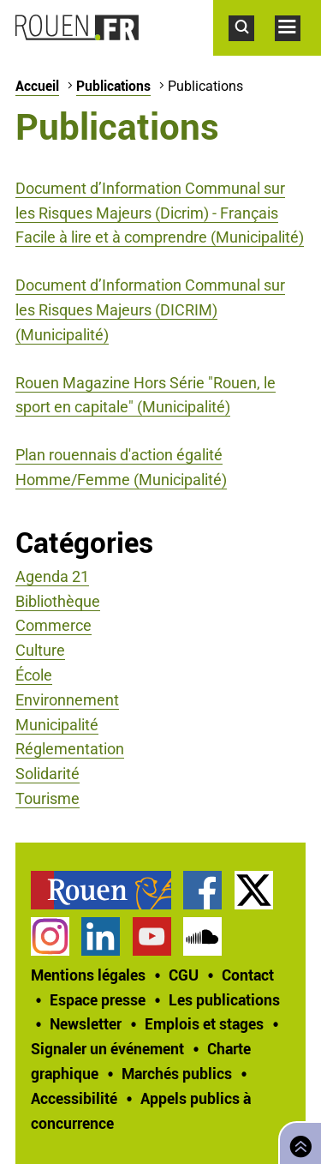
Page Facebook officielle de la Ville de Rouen (202, 890)
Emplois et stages (204, 1023)
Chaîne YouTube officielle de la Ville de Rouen (152, 936)
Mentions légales (88, 974)
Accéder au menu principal (298, 50)
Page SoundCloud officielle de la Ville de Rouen (202, 936)
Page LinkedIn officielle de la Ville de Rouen (100, 936)
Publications (113, 85)
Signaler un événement (107, 1048)
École (33, 675)
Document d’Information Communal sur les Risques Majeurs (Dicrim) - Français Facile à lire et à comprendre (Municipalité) (159, 213)
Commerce (53, 625)
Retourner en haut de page (297, 1141)
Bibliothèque (57, 601)
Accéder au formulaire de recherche (252, 50)
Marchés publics (177, 1073)
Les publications (224, 999)
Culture (40, 650)
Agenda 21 (52, 576)
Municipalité (56, 725)
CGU (184, 974)
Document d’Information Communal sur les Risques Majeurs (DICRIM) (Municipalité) (150, 310)
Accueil (37, 85)
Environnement (67, 700)
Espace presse (98, 999)
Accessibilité (74, 1098)
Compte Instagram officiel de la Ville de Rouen (50, 936)
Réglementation (69, 749)
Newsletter (86, 1023)
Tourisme (47, 798)
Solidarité (47, 774)
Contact (248, 974)
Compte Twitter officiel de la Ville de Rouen (254, 890)
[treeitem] (107, 890)
